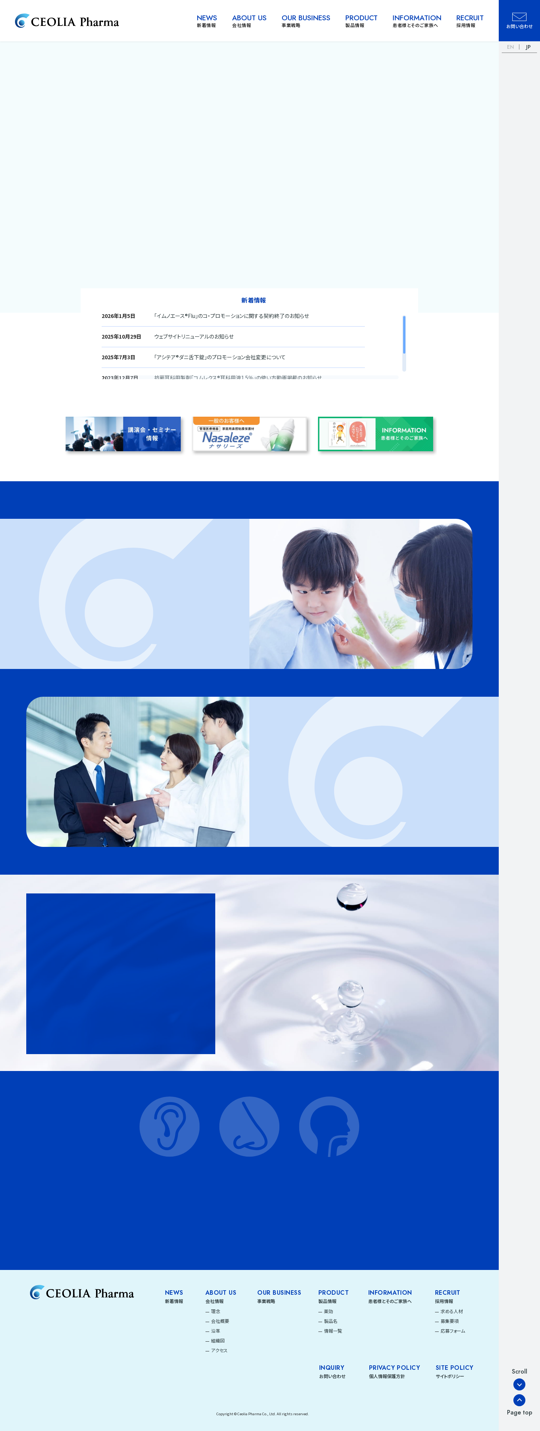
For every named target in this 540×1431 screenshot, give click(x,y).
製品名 (331, 1321)
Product (333, 1293)
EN (510, 47)
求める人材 (452, 1311)
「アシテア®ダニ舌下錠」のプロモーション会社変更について (220, 357)
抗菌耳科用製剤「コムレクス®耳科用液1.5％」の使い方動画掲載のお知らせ (238, 377)
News (174, 1293)
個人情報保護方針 (387, 1376)
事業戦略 (266, 1301)
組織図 (218, 1340)
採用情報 (444, 1301)
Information (390, 1293)
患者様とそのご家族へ (390, 1301)
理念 (215, 1311)
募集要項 (450, 1321)
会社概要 (220, 1321)
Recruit (447, 1293)
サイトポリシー (450, 1376)
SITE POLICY (455, 1368)
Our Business (279, 1293)
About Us (221, 1293)
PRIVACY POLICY (394, 1368)
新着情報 (174, 1301)
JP (528, 47)
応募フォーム (453, 1330)
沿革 (215, 1330)
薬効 (328, 1311)
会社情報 (215, 1301)
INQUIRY (331, 1368)
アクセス (219, 1350)
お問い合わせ (332, 1376)
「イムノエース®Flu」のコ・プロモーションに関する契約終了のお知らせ (231, 315)
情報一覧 (333, 1330)
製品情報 (327, 1301)
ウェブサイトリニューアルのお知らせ (194, 336)
